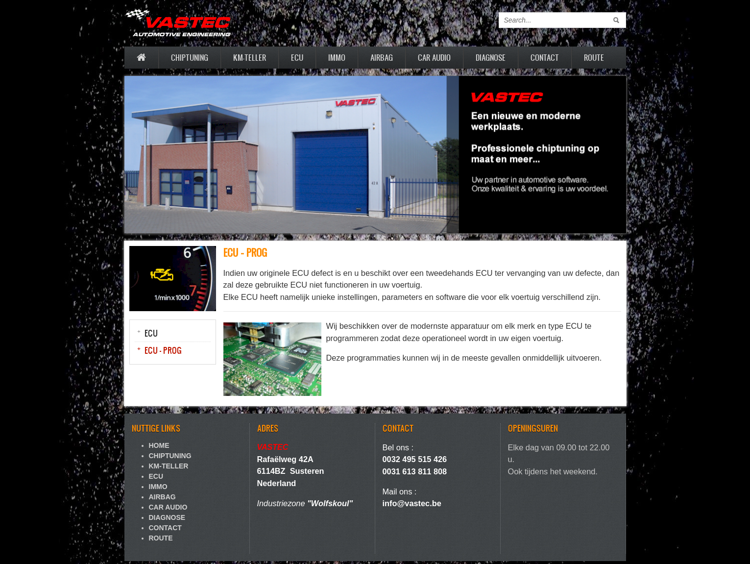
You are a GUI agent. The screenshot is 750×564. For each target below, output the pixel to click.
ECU (297, 57)
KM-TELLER (249, 57)
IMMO (336, 57)
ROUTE (594, 57)
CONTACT (545, 57)
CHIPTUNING (189, 57)
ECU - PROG (163, 350)
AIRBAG (381, 57)
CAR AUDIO (434, 57)
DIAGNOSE (491, 57)
